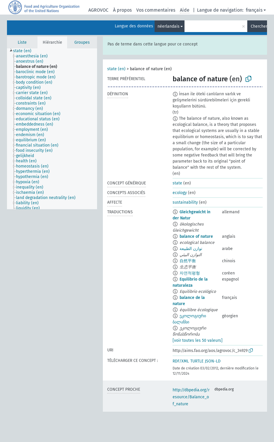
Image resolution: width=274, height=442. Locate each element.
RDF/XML (181, 361)
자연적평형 (190, 273)
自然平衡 (188, 260)
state (177, 183)
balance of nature (196, 236)
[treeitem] (25, 51)
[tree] (52, 128)
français (254, 10)
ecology (180, 192)
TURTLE (196, 361)
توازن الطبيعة (191, 248)
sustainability (185, 202)
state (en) (116, 68)
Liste (22, 42)
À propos (122, 10)
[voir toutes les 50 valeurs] (198, 340)
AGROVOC (98, 10)
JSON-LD (213, 361)
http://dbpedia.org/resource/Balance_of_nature (191, 397)
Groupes (82, 42)
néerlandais (168, 26)
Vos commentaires (155, 10)
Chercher (259, 26)
